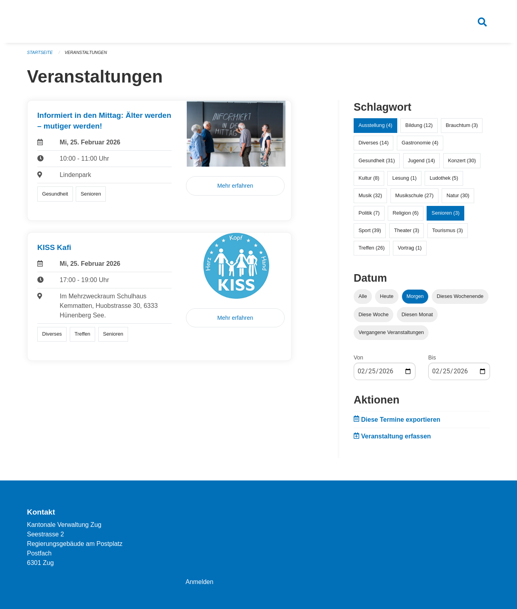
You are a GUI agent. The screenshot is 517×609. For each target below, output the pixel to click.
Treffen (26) (371, 251)
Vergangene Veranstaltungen (391, 335)
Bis (432, 360)
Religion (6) (405, 216)
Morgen (414, 299)
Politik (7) (368, 216)
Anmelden (200, 581)
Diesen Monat (417, 317)
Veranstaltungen (87, 55)
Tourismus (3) (447, 233)
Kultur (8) (368, 181)
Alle (362, 299)
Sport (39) (369, 233)
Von (358, 360)
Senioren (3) (446, 216)
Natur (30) (457, 199)
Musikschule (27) (414, 199)
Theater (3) (406, 233)
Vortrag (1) (409, 251)
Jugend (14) (421, 163)
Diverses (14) (373, 146)
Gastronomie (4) (420, 146)
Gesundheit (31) (376, 163)
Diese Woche (373, 317)
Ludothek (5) (444, 181)
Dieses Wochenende (460, 299)
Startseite (40, 55)
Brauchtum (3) (462, 128)
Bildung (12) (419, 128)
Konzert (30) (462, 163)
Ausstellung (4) (375, 128)
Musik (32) (370, 199)
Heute (386, 299)
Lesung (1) (405, 181)
